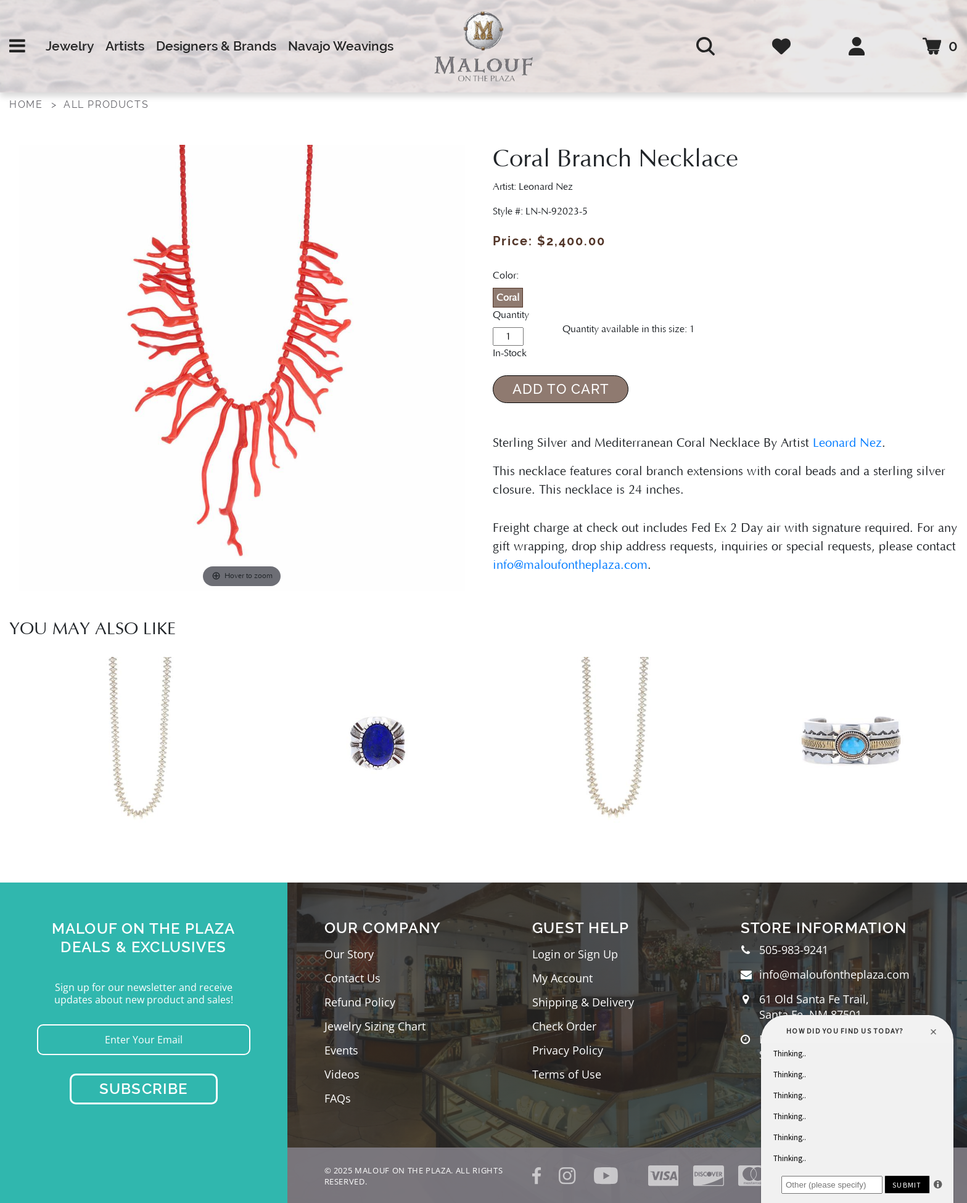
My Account (562, 978)
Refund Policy (359, 1002)
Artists (124, 46)
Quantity (511, 314)
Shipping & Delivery (583, 1002)
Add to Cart (560, 389)
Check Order (564, 1026)
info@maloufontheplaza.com (570, 565)
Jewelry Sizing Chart (375, 1026)
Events (341, 1050)
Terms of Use (566, 1074)
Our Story (349, 954)
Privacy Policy (567, 1050)
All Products (106, 104)
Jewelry (70, 46)
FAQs (337, 1098)
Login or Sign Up (575, 954)
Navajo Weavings (340, 46)
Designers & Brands (216, 46)
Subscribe (143, 1089)
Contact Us (352, 978)
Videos (342, 1074)
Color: (506, 275)
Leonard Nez (847, 443)
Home (26, 104)
